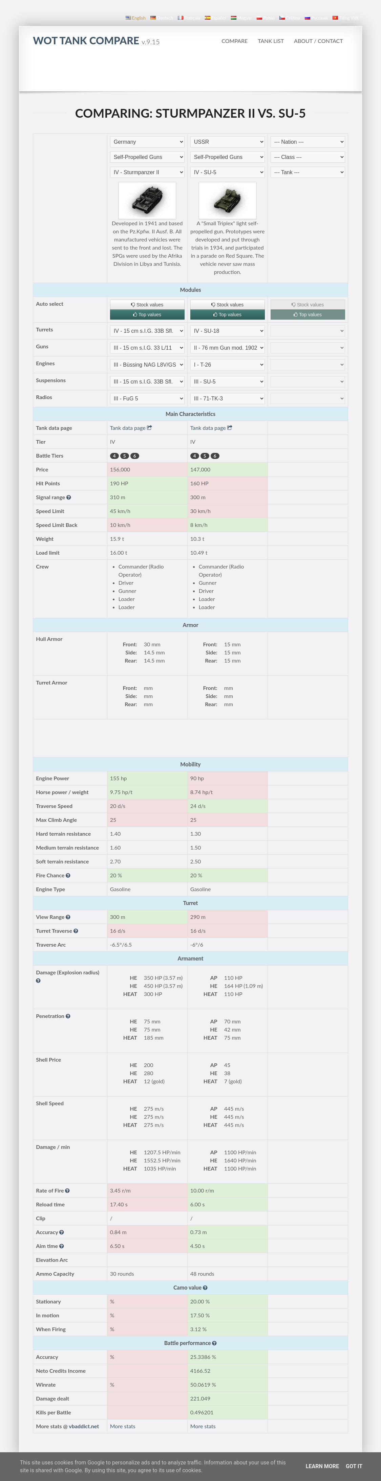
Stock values (147, 304)
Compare (234, 41)
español (215, 18)
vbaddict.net (84, 1426)
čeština (289, 18)
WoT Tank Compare (96, 40)
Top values (147, 314)
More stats (122, 1426)
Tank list (271, 41)
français (189, 18)
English (136, 18)
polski (265, 18)
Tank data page (131, 427)
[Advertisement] (190, 72)
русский (316, 18)
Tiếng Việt (346, 18)
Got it (354, 1466)
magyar (241, 18)
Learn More (322, 1466)
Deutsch (161, 18)
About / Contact (318, 41)
